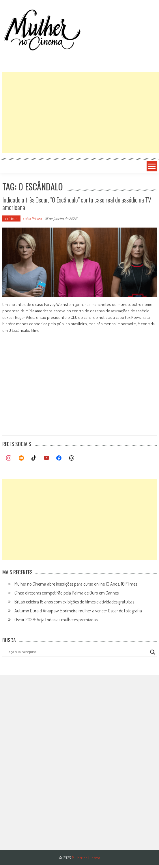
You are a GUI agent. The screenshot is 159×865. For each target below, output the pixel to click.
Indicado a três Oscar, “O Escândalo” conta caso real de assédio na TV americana (76, 203)
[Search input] (77, 652)
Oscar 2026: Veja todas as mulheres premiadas (56, 619)
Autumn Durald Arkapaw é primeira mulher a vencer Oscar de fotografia (78, 611)
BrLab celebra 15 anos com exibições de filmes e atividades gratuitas (74, 602)
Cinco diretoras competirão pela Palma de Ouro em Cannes (66, 593)
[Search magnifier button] (153, 652)
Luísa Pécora (32, 218)
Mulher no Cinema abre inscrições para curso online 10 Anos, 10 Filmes (75, 584)
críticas (11, 218)
